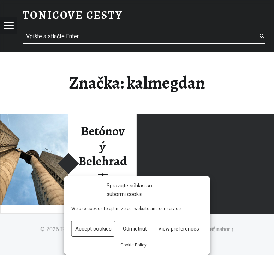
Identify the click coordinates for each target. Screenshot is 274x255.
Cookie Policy (133, 245)
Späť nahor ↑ (218, 229)
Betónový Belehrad (102, 146)
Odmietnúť (135, 229)
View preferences (178, 229)
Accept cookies (93, 229)
